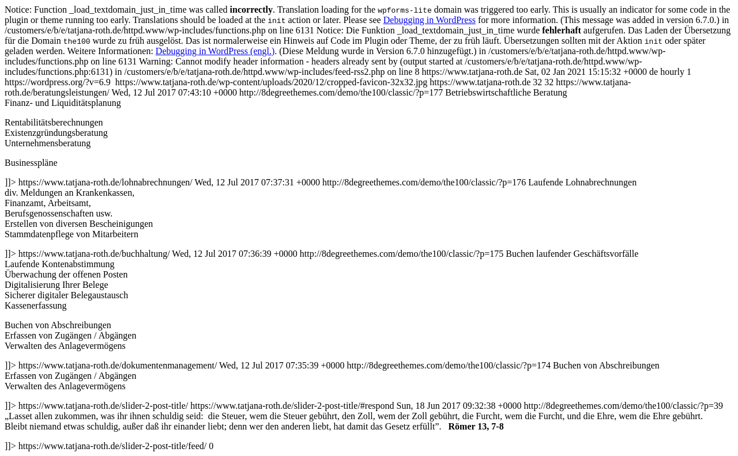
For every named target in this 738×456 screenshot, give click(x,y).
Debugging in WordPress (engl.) (215, 51)
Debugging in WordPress (429, 20)
